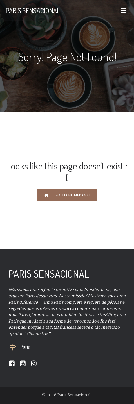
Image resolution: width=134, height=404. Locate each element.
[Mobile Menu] (123, 10)
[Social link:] (13, 363)
